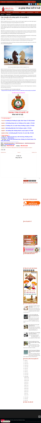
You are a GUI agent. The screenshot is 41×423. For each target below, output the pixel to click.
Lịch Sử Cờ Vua (30, 12)
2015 (25, 397)
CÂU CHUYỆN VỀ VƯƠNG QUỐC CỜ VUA (12, 147)
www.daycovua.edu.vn (9, 143)
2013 (25, 400)
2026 (25, 360)
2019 (25, 371)
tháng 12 (25, 377)
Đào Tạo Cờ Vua (16, 12)
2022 (25, 366)
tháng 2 (25, 393)
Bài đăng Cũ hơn (34, 152)
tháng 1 (25, 394)
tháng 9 (25, 382)
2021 (25, 368)
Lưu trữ (34, 180)
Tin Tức (3, 14)
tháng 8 (25, 383)
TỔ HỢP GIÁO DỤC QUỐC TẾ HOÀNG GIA (34, 421)
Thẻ (30, 180)
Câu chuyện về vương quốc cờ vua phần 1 (15, 17)
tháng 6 (25, 386)
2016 (25, 376)
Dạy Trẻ (37, 12)
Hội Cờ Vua (3, 12)
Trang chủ (18, 152)
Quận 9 (3, 130)
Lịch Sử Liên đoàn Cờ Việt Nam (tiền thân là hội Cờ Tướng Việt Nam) (34, 351)
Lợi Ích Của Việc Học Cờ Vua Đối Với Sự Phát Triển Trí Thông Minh (34, 342)
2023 (25, 365)
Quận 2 (3, 123)
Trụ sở (3, 120)
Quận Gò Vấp (5, 133)
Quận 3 (3, 125)
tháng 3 (25, 391)
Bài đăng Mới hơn (3, 152)
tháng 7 (25, 385)
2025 (25, 362)
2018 (25, 373)
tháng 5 (25, 388)
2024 (25, 363)
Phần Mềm (23, 12)
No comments (10, 19)
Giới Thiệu (9, 12)
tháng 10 (25, 380)
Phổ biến (25, 180)
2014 (25, 398)
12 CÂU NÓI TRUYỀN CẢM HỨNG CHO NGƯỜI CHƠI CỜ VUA (34, 315)
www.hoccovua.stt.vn (30, 143)
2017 (25, 374)
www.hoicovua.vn (19, 143)
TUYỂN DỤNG (9, 14)
